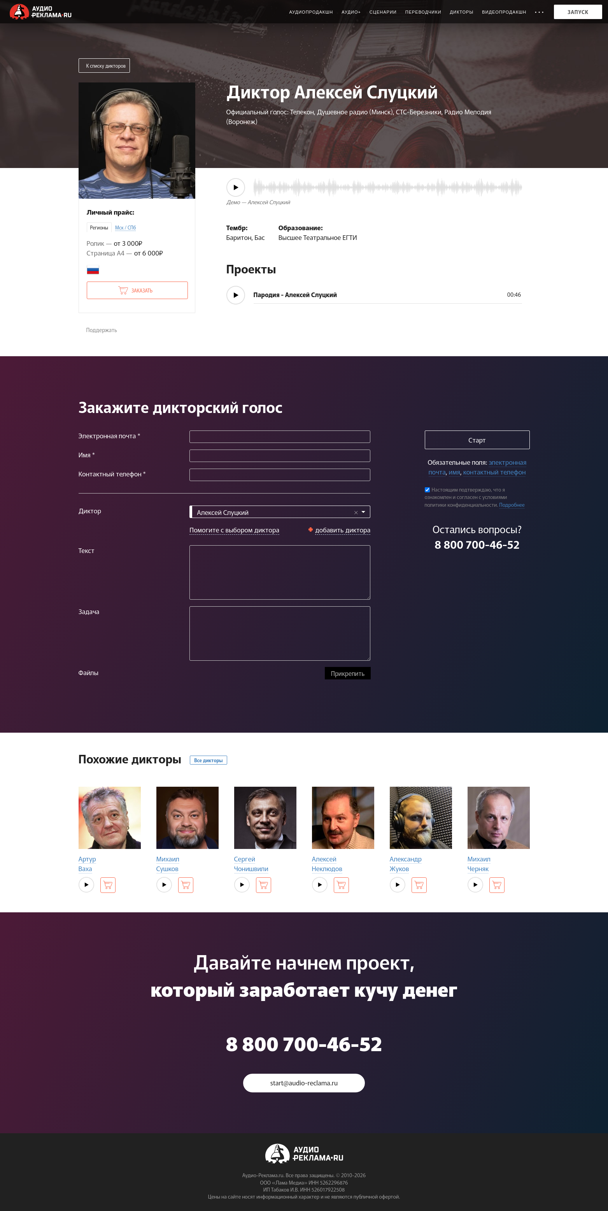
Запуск (578, 12)
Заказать (141, 290)
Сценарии (383, 12)
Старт (476, 439)
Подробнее (512, 504)
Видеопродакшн (504, 12)
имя (454, 471)
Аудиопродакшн (311, 12)
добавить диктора (343, 529)
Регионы (99, 227)
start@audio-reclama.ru (304, 1083)
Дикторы (462, 12)
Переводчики (423, 12)
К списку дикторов (106, 65)
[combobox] (279, 512)
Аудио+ (351, 12)
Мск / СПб (125, 227)
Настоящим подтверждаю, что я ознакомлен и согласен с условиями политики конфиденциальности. (466, 497)
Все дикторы (208, 760)
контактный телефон (494, 471)
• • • (539, 12)
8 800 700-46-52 (477, 544)
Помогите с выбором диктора (234, 529)
